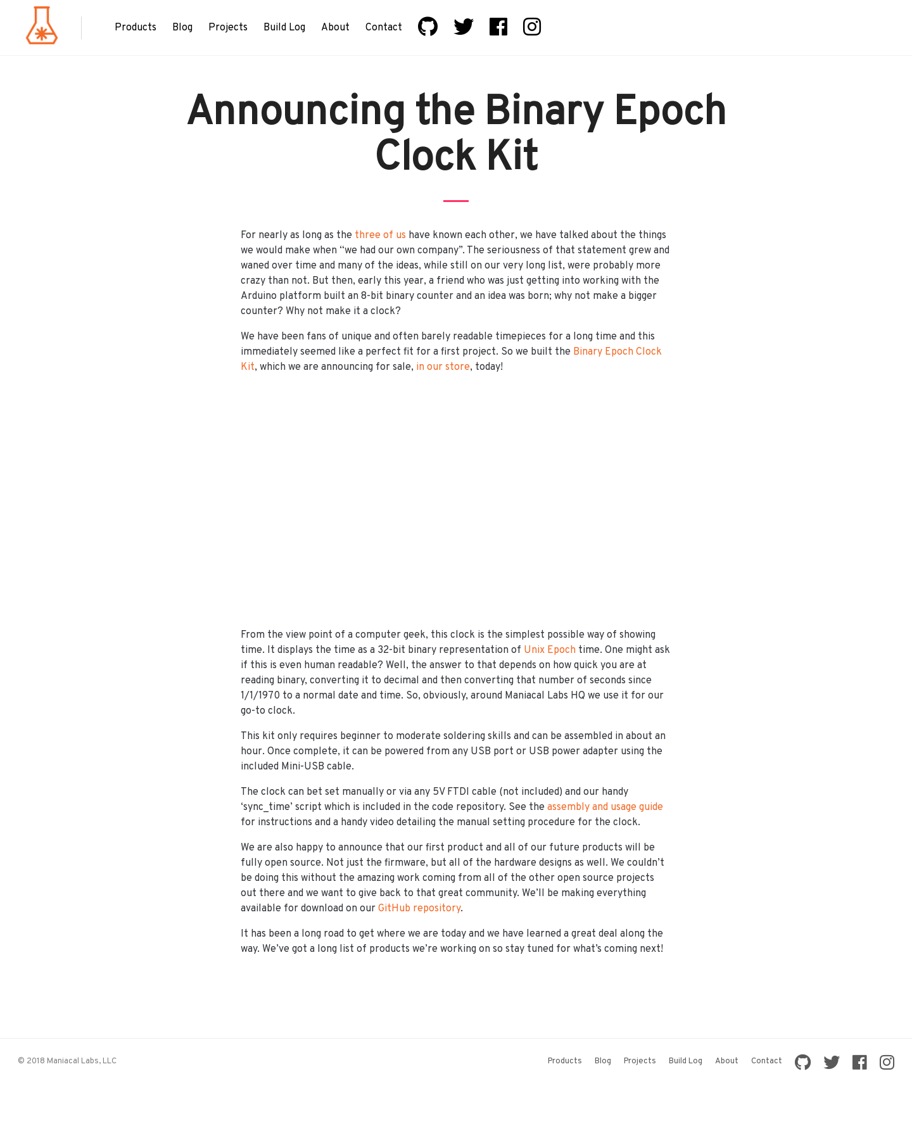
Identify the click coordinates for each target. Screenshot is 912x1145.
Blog (182, 28)
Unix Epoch (550, 650)
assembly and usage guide (605, 807)
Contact (383, 28)
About (335, 28)
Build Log (284, 28)
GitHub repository (419, 908)
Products (135, 28)
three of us (380, 235)
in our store (443, 367)
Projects (228, 28)
